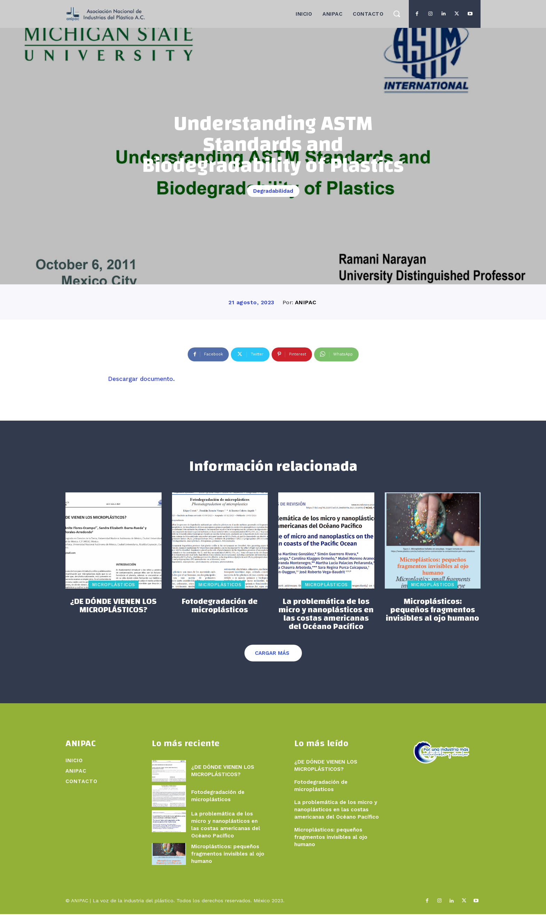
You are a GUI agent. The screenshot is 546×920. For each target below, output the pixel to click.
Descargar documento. (141, 378)
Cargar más (272, 659)
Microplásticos (113, 590)
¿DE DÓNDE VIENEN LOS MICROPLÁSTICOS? (113, 611)
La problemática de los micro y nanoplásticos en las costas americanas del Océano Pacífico (326, 620)
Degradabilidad (273, 191)
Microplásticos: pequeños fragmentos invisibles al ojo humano (432, 616)
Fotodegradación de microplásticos (220, 611)
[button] (396, 13)
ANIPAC (306, 302)
